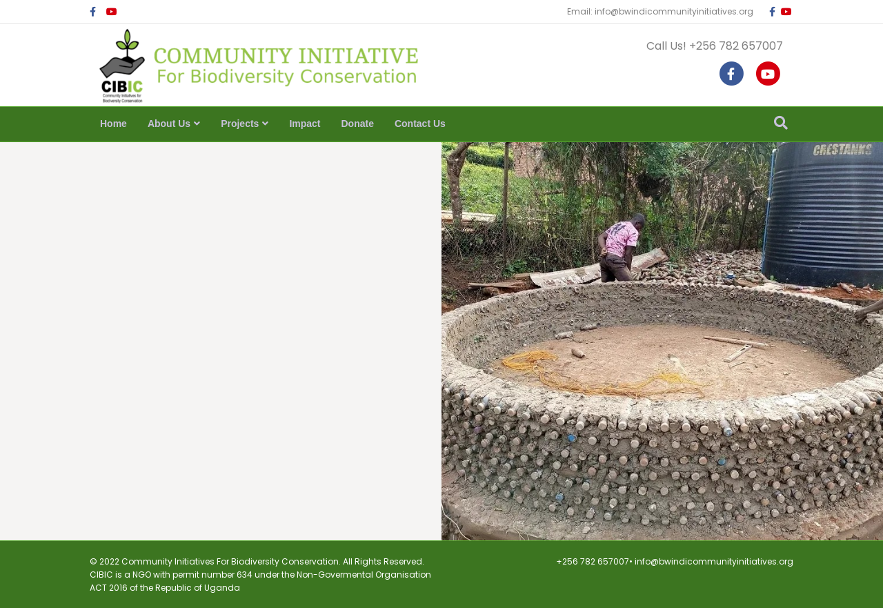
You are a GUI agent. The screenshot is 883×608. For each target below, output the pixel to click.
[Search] (780, 122)
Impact (304, 123)
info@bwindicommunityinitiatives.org (714, 561)
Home (113, 123)
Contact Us (420, 123)
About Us (169, 123)
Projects (240, 123)
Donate (357, 123)
